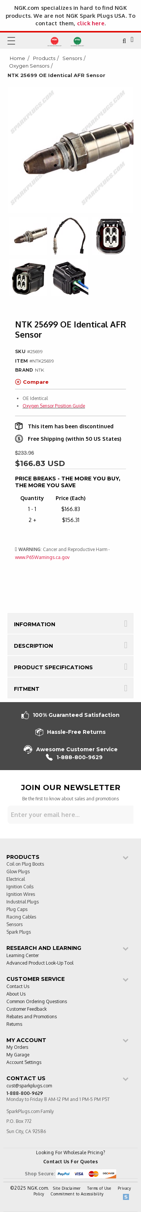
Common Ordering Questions (36, 1001)
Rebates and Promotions (31, 1016)
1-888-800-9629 (74, 757)
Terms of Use (99, 1188)
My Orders (17, 1047)
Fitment (26, 689)
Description (33, 645)
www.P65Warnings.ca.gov (42, 557)
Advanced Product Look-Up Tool (39, 963)
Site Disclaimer (67, 1188)
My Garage (17, 1055)
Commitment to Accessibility (77, 1194)
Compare (32, 382)
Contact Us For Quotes (70, 1161)
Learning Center (22, 955)
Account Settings (23, 1062)
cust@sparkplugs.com (29, 1086)
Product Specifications (53, 667)
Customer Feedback (26, 1009)
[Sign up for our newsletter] (70, 815)
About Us (16, 994)
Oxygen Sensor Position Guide (54, 406)
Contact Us (17, 986)
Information (34, 624)
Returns (14, 1024)
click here (91, 23)
